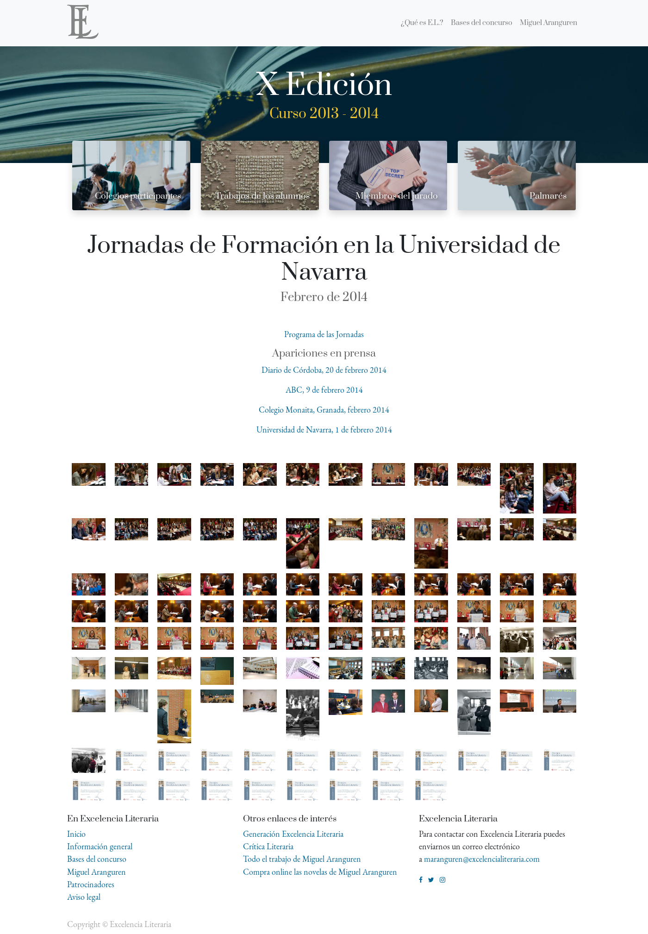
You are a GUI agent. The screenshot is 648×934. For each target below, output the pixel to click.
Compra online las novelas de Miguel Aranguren (320, 871)
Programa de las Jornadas (324, 334)
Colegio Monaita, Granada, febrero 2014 (324, 409)
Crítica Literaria (268, 846)
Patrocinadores (90, 884)
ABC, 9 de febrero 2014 (324, 389)
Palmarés (548, 196)
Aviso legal (83, 896)
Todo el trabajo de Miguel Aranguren (302, 858)
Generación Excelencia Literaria (293, 833)
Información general (99, 846)
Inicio (76, 833)
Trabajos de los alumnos (262, 196)
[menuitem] (422, 23)
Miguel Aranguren (96, 871)
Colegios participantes (138, 196)
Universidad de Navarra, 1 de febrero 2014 (324, 429)
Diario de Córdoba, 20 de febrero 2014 (324, 369)
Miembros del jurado (396, 196)
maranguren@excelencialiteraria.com (482, 858)
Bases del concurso (96, 858)
